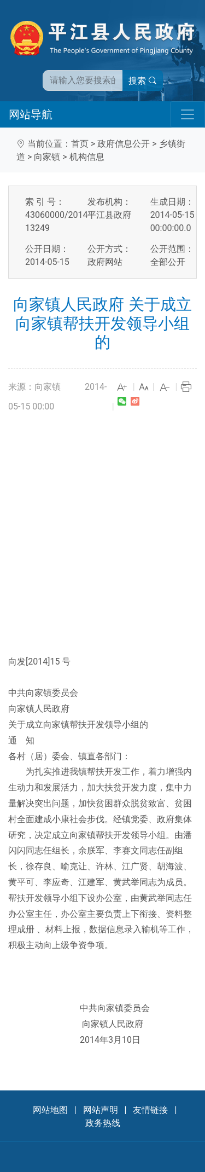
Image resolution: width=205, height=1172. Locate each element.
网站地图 (50, 1110)
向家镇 (47, 157)
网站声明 (100, 1110)
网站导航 (30, 114)
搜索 (142, 81)
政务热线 (102, 1123)
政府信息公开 (123, 143)
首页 (80, 143)
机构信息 (86, 157)
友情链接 (150, 1110)
